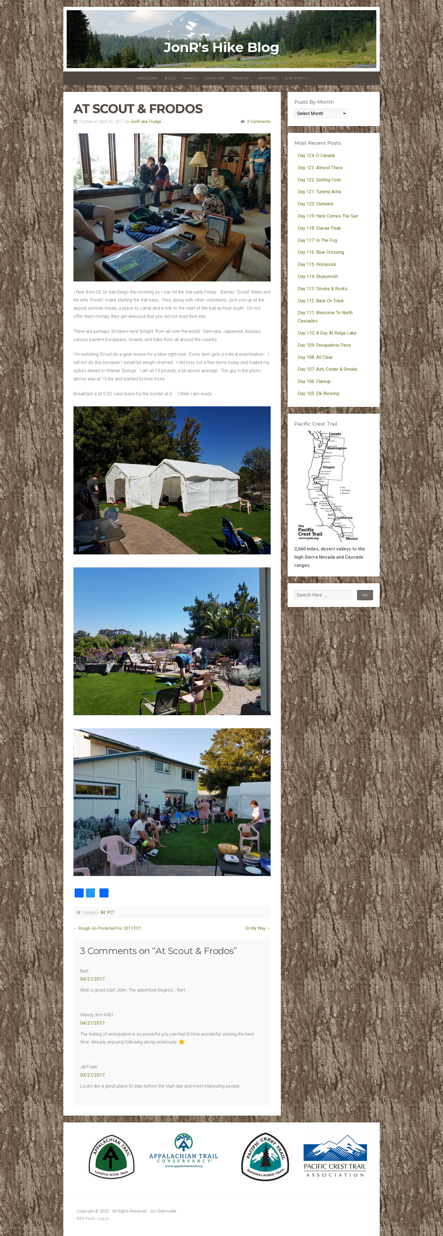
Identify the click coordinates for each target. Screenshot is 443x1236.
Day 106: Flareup (314, 381)
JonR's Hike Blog (221, 47)
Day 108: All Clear (315, 357)
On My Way (255, 928)
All (103, 912)
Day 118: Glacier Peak (319, 228)
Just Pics (294, 78)
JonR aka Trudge (145, 121)
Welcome (148, 78)
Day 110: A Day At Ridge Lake (327, 333)
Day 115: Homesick (317, 264)
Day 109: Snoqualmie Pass (324, 345)
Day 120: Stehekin (315, 204)
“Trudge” (241, 78)
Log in (103, 1218)
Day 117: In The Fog (317, 240)
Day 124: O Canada (316, 155)
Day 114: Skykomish (318, 276)
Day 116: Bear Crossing (321, 252)
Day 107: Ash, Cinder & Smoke (327, 369)
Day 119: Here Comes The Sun (328, 216)
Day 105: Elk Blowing (318, 393)
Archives (268, 78)
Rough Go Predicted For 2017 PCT (110, 928)
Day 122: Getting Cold (319, 180)
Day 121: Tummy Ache (319, 191)
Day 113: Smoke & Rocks (323, 288)
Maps (189, 78)
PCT (111, 912)
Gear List (214, 78)
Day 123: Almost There (321, 167)
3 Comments (259, 121)
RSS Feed (85, 1218)
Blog (170, 78)
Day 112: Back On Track (321, 300)
